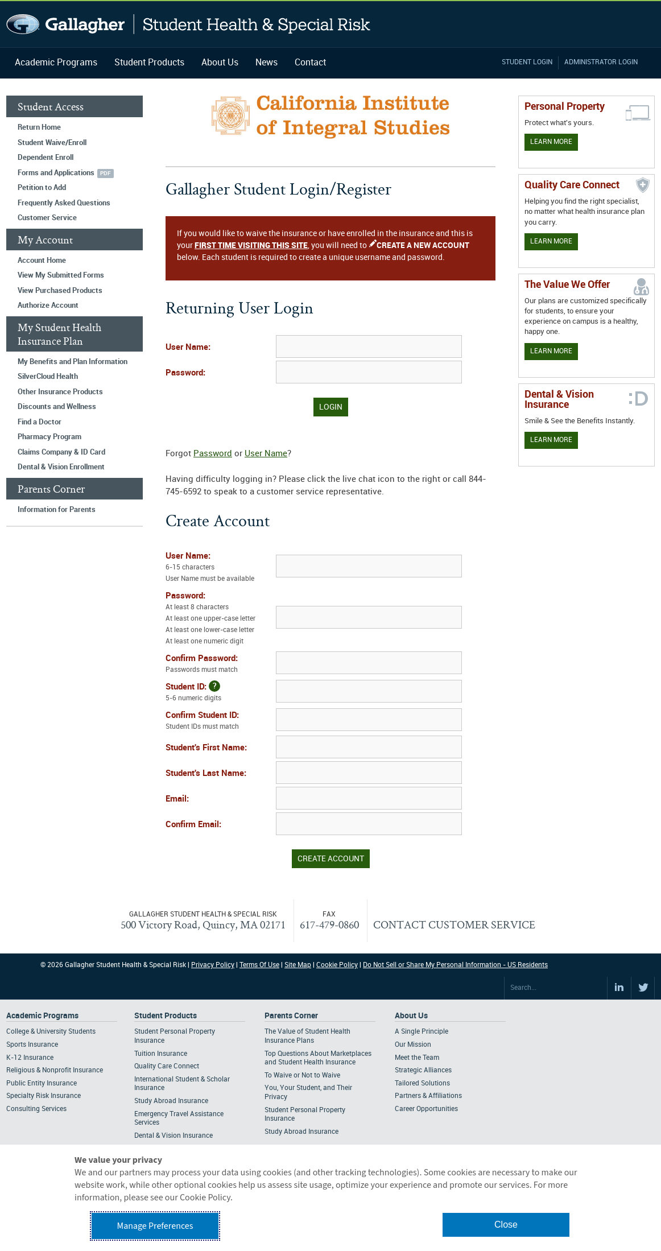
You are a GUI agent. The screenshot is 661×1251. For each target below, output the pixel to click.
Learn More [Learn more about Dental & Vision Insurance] (551, 440)
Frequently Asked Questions (64, 203)
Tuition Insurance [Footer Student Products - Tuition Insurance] (160, 1054)
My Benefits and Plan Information (72, 362)
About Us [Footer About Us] (411, 1015)
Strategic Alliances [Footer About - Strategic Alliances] (423, 1070)
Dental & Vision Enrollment (61, 467)
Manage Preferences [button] (155, 1226)
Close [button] (506, 1224)
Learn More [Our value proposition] (551, 351)
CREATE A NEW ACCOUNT (423, 245)
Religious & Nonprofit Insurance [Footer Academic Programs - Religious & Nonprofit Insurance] (54, 1070)
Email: (177, 799)
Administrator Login (601, 62)
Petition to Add (42, 188)
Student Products (149, 63)
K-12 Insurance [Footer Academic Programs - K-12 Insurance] (29, 1058)
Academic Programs (56, 63)
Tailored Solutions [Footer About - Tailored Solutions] (422, 1083)
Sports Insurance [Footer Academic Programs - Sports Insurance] (32, 1044)
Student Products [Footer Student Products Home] (165, 1015)
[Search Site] (556, 988)
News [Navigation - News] (266, 63)
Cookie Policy (337, 965)
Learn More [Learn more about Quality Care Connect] (551, 241)
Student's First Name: (206, 748)
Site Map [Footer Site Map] (297, 965)
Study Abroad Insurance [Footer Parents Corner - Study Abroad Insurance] (301, 1132)
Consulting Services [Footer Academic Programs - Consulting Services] (36, 1109)
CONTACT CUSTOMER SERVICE (454, 924)
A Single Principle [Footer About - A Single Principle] (421, 1031)
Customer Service (47, 218)
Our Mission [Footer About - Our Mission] (413, 1044)
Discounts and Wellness (57, 407)
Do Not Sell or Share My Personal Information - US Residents (455, 965)
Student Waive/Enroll (52, 143)
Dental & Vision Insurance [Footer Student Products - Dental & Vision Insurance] (173, 1135)
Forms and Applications (56, 173)
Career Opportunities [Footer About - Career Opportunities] (426, 1109)
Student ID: (220, 692)
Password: (185, 373)
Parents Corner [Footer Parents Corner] (291, 1015)
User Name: (188, 347)
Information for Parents (57, 510)
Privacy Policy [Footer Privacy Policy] (212, 965)
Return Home (39, 127)
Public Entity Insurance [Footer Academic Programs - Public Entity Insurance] (41, 1083)
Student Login (527, 62)
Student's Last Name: (206, 773)
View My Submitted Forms (61, 275)
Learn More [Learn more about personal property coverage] (551, 142)
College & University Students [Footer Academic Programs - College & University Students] (51, 1031)
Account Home (42, 261)
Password (212, 454)
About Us (219, 63)
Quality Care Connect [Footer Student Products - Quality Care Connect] (166, 1066)
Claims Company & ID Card (61, 452)
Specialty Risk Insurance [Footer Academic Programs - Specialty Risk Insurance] (43, 1096)
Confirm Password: (220, 665)
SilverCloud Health (48, 377)
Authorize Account (48, 305)
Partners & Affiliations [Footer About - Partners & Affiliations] (428, 1096)
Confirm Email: (193, 824)
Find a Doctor (39, 422)
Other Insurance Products (60, 392)
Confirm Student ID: (220, 722)
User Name (266, 454)
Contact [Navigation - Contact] (310, 63)
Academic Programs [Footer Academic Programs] (42, 1015)
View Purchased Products (60, 291)
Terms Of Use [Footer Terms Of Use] (259, 965)
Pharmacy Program (49, 437)
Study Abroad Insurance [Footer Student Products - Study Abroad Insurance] (171, 1101)
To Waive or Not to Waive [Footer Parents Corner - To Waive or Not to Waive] (302, 1075)
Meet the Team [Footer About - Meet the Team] (417, 1058)
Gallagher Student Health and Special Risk (188, 24)
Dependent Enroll (45, 158)
